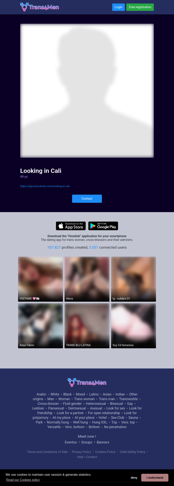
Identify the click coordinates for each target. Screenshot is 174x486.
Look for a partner (70, 413)
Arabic (41, 394)
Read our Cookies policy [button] (23, 480)
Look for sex (115, 408)
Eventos (71, 442)
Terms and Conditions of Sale (47, 452)
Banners (103, 442)
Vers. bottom (74, 427)
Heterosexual (96, 404)
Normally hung (58, 422)
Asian (107, 394)
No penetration (115, 427)
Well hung (80, 422)
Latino (94, 394)
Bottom (94, 427)
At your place (84, 418)
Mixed (80, 394)
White (54, 394)
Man (50, 399)
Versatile (54, 427)
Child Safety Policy (132, 452)
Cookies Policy (105, 452)
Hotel (103, 418)
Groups (86, 442)
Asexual (96, 408)
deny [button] (134, 477)
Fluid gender (72, 404)
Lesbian (38, 408)
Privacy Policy (81, 452)
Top (114, 422)
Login (118, 7)
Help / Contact (87, 457)
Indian (120, 394)
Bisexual (116, 404)
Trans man (107, 399)
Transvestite (128, 399)
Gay (130, 404)
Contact (87, 198)
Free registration (140, 7)
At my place (62, 418)
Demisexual (77, 408)
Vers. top (128, 422)
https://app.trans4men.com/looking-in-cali (45, 186)
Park (39, 422)
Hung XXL (99, 422)
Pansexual (56, 408)
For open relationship (104, 413)
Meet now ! (87, 436)
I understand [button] (154, 477)
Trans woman (84, 399)
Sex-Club (117, 418)
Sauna (133, 418)
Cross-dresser (48, 404)
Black (67, 394)
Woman (64, 399)
